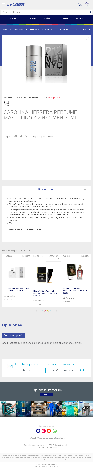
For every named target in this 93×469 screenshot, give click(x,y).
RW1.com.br (55, 466)
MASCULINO (81, 29)
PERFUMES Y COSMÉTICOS (41, 29)
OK (82, 370)
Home (4, 29)
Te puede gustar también (43, 137)
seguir (46, 395)
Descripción (62, 189)
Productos (18, 29)
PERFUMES (64, 29)
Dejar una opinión (13, 335)
